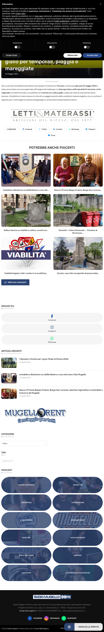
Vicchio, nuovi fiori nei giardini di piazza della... (78, 273)
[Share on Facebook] (27, 129)
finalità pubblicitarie (61, 21)
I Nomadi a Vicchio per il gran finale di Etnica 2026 (43, 359)
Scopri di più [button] (11, 55)
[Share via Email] (51, 135)
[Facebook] (34, 618)
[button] (101, 4)
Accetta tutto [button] (92, 55)
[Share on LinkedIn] (58, 129)
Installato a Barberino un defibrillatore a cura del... (26, 190)
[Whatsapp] (69, 618)
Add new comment (15, 282)
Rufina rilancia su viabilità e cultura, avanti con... (26, 230)
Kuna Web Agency (42, 629)
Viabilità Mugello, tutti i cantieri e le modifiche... (26, 273)
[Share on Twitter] (43, 129)
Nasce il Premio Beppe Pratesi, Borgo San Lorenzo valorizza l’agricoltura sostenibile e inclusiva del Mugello (60, 391)
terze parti (39, 16)
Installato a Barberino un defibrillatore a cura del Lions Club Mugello (52, 374)
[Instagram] (52, 618)
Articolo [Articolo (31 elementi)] (8, 461)
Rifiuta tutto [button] (73, 55)
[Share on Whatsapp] (74, 129)
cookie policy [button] (20, 14)
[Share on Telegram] (90, 129)
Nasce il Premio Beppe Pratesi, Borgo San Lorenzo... (78, 190)
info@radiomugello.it (27, 611)
